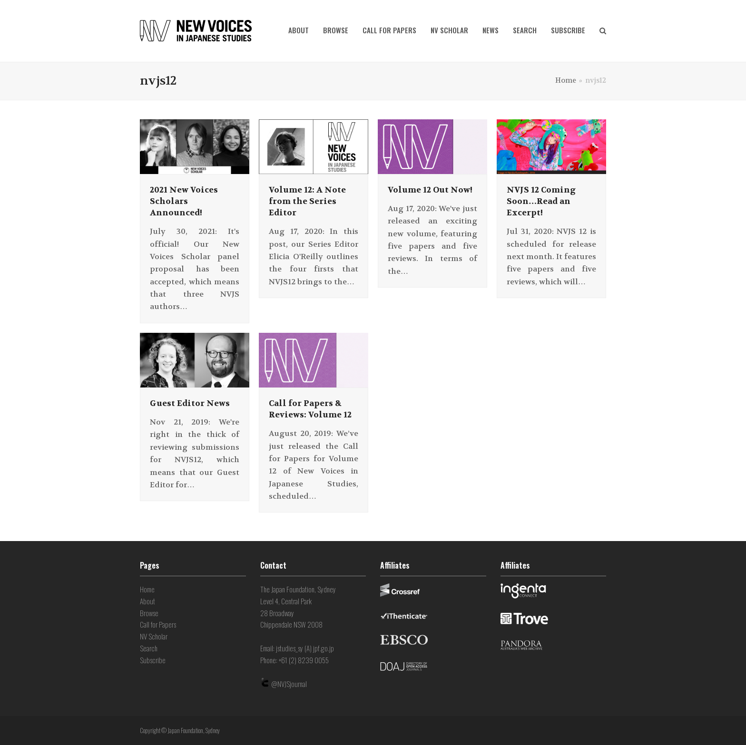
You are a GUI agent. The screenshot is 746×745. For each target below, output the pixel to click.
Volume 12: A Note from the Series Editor (307, 201)
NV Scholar (153, 636)
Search (148, 648)
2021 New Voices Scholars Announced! (184, 201)
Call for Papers (158, 624)
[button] (602, 31)
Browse (149, 613)
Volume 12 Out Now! (430, 189)
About (147, 601)
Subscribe (153, 660)
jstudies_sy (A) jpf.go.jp (305, 648)
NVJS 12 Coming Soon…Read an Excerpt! (541, 201)
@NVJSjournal (289, 683)
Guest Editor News (190, 403)
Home (147, 589)
